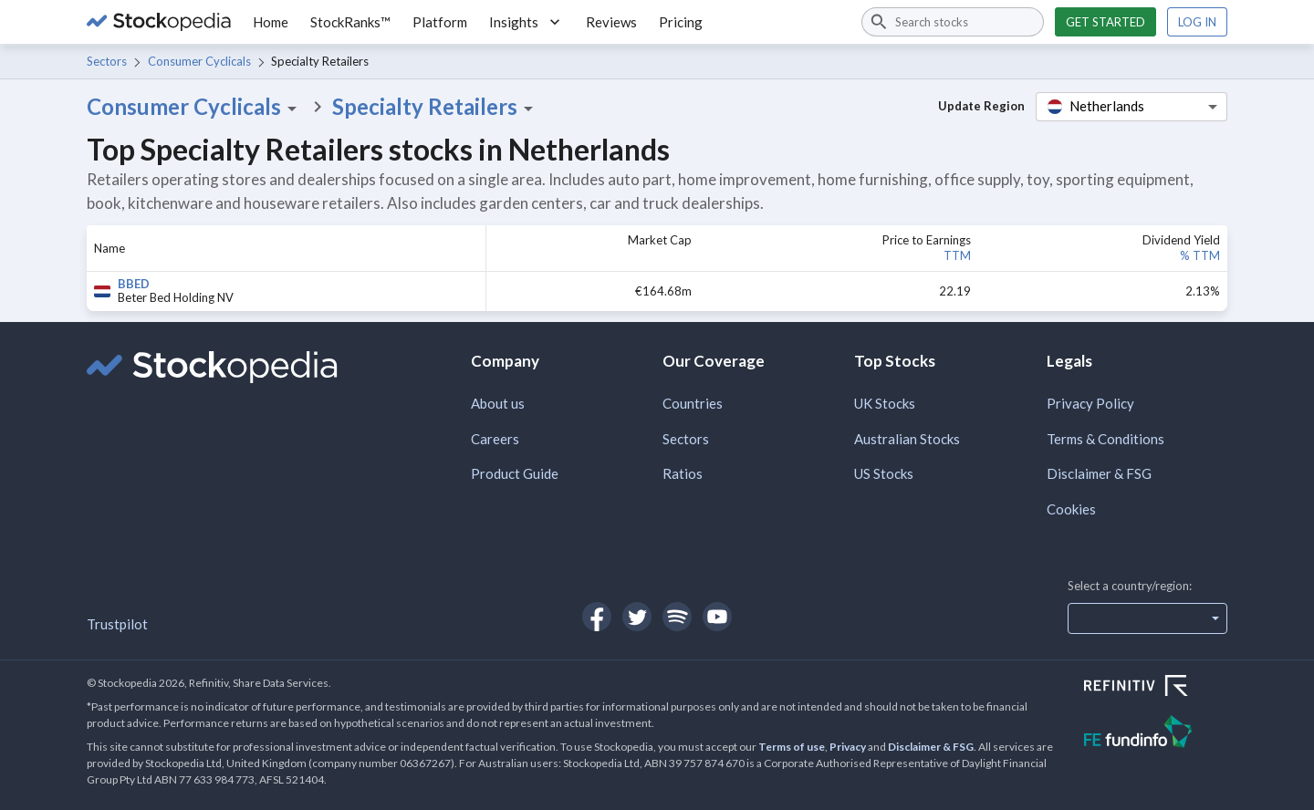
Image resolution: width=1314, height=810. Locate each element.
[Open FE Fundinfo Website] (1155, 734)
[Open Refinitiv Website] (1155, 688)
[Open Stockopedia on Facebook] (596, 616)
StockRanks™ (350, 22)
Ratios (682, 473)
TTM (957, 255)
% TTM (1200, 255)
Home (270, 22)
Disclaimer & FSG (1099, 473)
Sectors (107, 61)
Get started (1105, 22)
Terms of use (791, 746)
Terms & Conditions (1105, 439)
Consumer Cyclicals (199, 61)
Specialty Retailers (435, 106)
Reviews (611, 22)
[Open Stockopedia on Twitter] (637, 616)
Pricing (681, 22)
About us (498, 403)
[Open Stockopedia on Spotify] (677, 616)
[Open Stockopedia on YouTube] (717, 616)
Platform (439, 22)
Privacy (847, 746)
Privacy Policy (1090, 403)
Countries (692, 403)
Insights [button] (526, 22)
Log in (1197, 22)
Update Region (981, 106)
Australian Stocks (907, 439)
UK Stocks (884, 403)
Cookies (1071, 509)
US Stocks (883, 473)
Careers (495, 439)
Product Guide (514, 473)
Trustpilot (117, 624)
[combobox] (952, 21)
